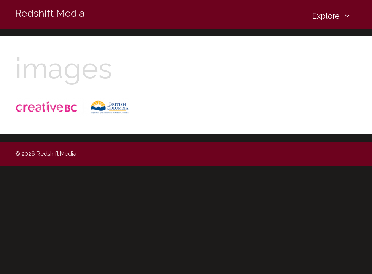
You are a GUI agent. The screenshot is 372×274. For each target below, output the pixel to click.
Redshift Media (49, 13)
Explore (334, 16)
